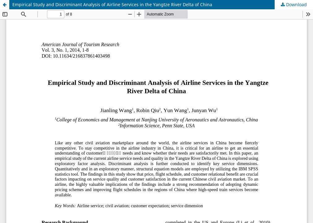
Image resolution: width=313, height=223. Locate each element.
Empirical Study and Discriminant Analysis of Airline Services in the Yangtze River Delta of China (112, 4)
